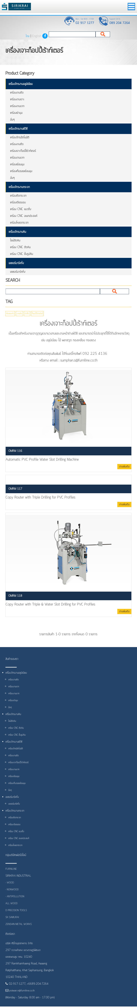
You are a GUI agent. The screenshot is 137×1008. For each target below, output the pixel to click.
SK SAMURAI (13, 921)
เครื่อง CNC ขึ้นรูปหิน (21, 254)
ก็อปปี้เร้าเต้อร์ (35, 314)
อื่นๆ (12, 119)
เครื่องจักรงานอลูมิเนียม (21, 84)
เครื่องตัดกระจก (18, 195)
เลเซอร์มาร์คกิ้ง (16, 263)
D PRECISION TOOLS (17, 914)
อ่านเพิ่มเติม (124, 467)
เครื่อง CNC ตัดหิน (20, 247)
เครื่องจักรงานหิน (17, 232)
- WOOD (11, 887)
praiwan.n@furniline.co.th (22, 993)
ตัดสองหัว (9, 314)
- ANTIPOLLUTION (16, 901)
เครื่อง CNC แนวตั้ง (20, 209)
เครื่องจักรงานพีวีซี (18, 128)
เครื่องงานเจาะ (17, 99)
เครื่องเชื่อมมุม (17, 164)
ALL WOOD (13, 908)
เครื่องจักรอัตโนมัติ (19, 137)
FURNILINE (12, 874)
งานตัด (18, 314)
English (36, 36)
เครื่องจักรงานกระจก (19, 187)
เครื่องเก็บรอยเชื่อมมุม (21, 171)
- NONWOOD (13, 894)
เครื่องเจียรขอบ (18, 202)
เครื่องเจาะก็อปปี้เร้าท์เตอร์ (23, 151)
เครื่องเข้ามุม (16, 113)
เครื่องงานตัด (17, 92)
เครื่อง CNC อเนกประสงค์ (23, 216)
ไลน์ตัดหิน (15, 240)
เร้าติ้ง (25, 314)
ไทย (27, 36)
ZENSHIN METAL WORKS (20, 928)
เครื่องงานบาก (17, 106)
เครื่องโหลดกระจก (19, 222)
